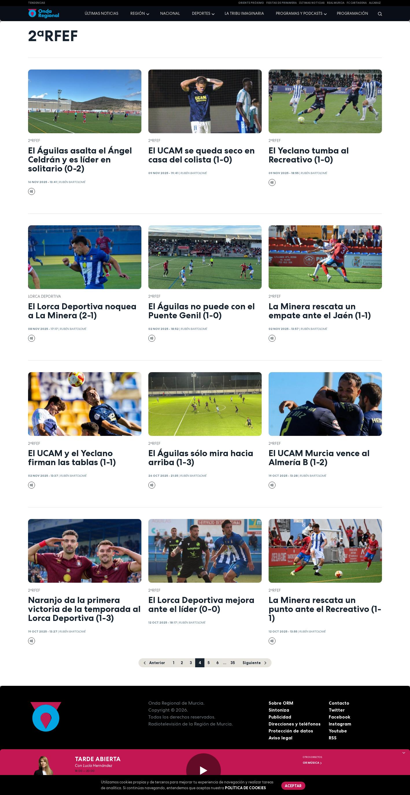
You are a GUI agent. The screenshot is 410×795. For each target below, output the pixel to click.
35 (233, 662)
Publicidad (280, 717)
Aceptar (293, 785)
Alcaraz (375, 3)
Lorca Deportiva (44, 296)
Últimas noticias (101, 13)
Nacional (170, 13)
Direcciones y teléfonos (295, 724)
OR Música (312, 763)
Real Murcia (335, 3)
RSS (333, 738)
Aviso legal (281, 738)
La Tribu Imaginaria (244, 13)
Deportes (201, 13)
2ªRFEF (34, 140)
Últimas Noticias (312, 3)
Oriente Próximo (251, 3)
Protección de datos (291, 731)
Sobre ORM (281, 703)
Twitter (337, 710)
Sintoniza (279, 710)
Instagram (340, 724)
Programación (352, 13)
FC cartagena (357, 3)
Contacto (339, 703)
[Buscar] (378, 13)
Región (137, 13)
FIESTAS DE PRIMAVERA (281, 3)
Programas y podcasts (299, 13)
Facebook (339, 717)
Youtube (338, 731)
